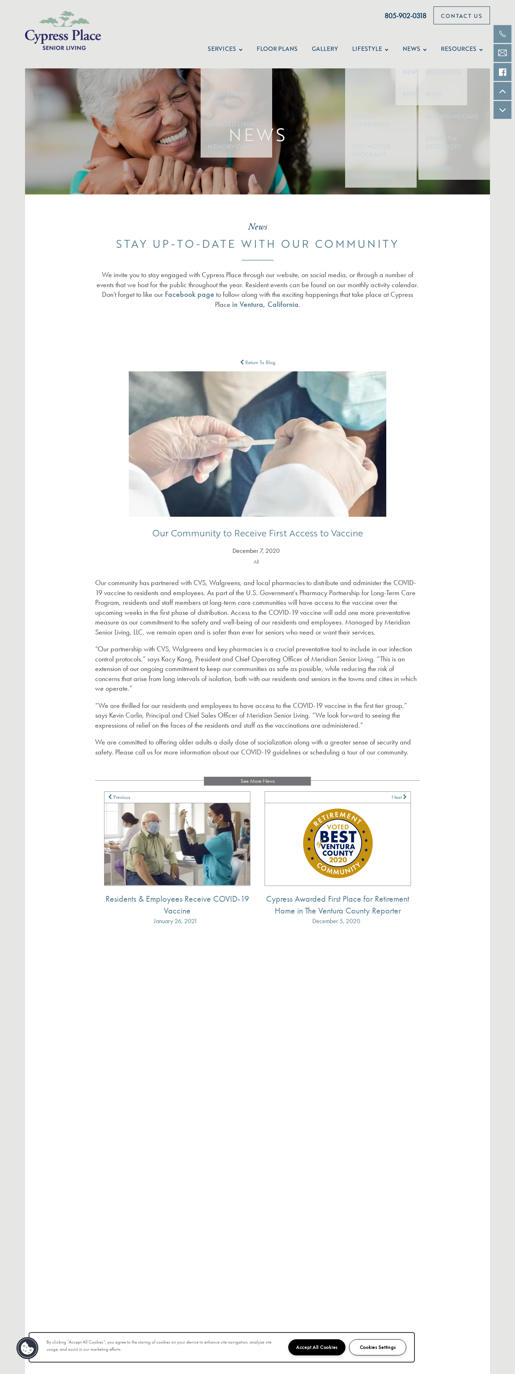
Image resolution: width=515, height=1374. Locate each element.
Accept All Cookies (317, 1347)
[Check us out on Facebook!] (502, 72)
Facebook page (189, 294)
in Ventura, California (265, 304)
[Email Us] (502, 53)
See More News (258, 781)
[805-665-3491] (502, 34)
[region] (222, 1347)
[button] (461, 15)
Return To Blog (257, 362)
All (256, 562)
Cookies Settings (378, 1347)
